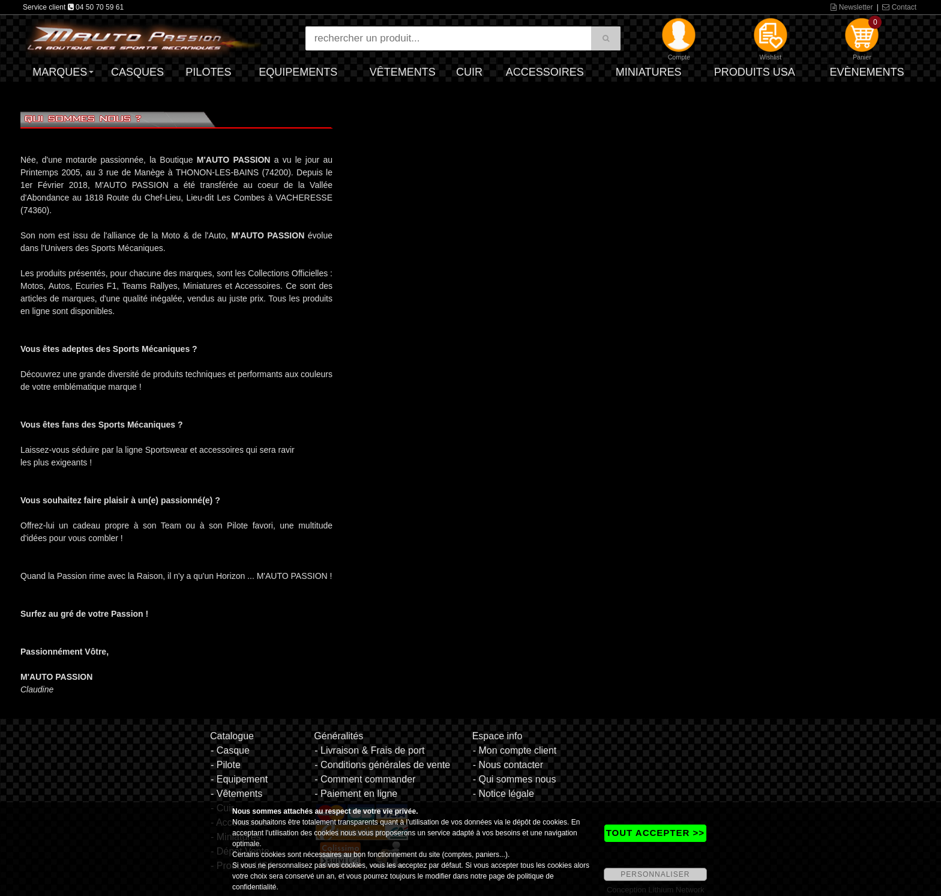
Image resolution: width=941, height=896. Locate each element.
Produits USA (754, 72)
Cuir (469, 72)
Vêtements (403, 72)
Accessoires (545, 72)
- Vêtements (236, 794)
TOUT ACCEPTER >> (655, 833)
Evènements (866, 72)
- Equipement (239, 779)
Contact (899, 7)
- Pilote (226, 765)
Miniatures (649, 72)
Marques (59, 72)
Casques (137, 72)
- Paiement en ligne (355, 794)
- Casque (230, 750)
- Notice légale (503, 794)
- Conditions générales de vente (382, 765)
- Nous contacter (508, 765)
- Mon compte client (515, 750)
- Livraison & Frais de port (369, 750)
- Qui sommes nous (514, 779)
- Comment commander (364, 779)
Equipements (298, 72)
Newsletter (852, 7)
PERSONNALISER (655, 874)
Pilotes (208, 72)
